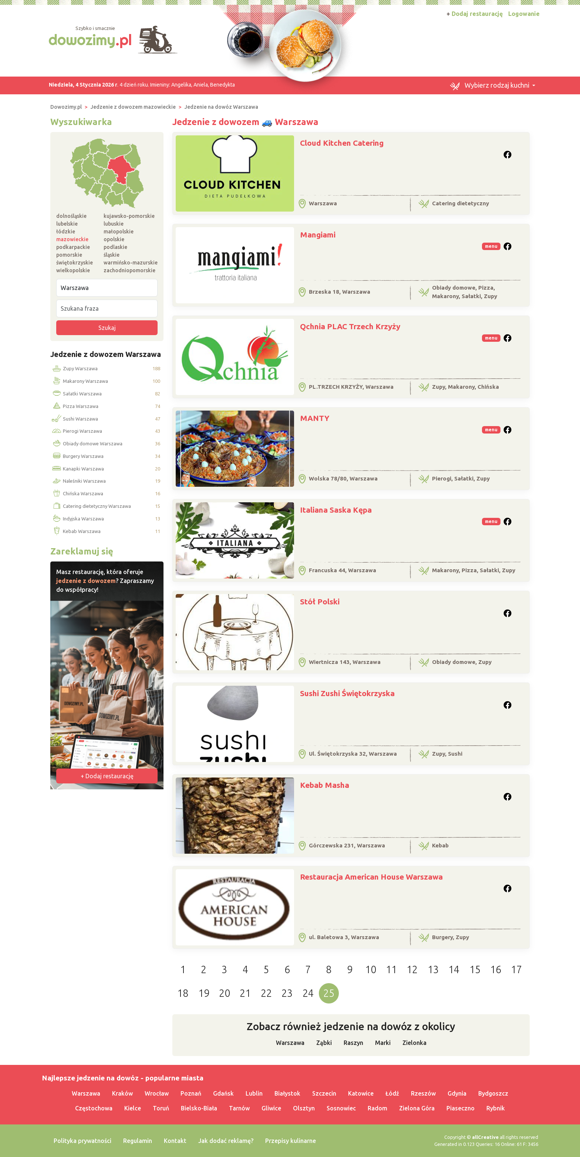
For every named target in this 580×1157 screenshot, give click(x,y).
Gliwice (271, 1108)
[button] (492, 85)
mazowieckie (72, 239)
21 (245, 993)
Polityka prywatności (82, 1140)
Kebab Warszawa (76, 531)
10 (370, 969)
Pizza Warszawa (74, 406)
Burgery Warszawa (77, 456)
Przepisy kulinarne (290, 1140)
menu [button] (491, 246)
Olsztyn (304, 1108)
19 (203, 993)
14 (453, 969)
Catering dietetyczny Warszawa (91, 506)
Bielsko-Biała (199, 1108)
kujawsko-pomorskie (129, 216)
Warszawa (290, 1042)
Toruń (161, 1108)
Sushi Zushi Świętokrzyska (347, 693)
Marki (383, 1042)
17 (516, 969)
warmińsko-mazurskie (131, 263)
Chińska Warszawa (77, 494)
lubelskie (67, 224)
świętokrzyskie (74, 263)
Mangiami (317, 234)
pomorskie (69, 255)
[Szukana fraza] (107, 308)
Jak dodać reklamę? (225, 1140)
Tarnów (239, 1108)
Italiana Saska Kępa (336, 509)
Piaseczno (460, 1108)
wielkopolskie (73, 270)
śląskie (111, 255)
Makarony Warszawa (79, 381)
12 (412, 969)
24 (308, 993)
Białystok (287, 1093)
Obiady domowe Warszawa (86, 444)
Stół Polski (320, 601)
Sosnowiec (341, 1108)
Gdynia (457, 1093)
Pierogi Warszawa (76, 431)
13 (433, 969)
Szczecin (324, 1093)
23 (287, 993)
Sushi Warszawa (74, 418)
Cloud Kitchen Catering (342, 142)
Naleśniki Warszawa (78, 481)
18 (182, 993)
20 (224, 993)
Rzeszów (423, 1093)
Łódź (392, 1093)
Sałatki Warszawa (76, 394)
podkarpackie (73, 247)
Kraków (122, 1093)
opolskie (114, 239)
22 (266, 993)
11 (391, 969)
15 (474, 969)
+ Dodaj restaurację (107, 776)
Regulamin (137, 1140)
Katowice (361, 1093)
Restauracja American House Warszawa (371, 876)
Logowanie (524, 13)
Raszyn (353, 1042)
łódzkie (65, 232)
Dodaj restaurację (474, 13)
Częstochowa (93, 1108)
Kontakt (175, 1140)
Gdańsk (223, 1093)
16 (495, 969)
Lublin (254, 1093)
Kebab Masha (324, 784)
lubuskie (114, 224)
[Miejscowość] (107, 288)
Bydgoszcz (493, 1093)
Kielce (132, 1108)
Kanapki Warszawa (77, 469)
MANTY (314, 418)
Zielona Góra (417, 1108)
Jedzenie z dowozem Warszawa (105, 354)
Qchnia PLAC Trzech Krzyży (350, 326)
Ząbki (324, 1042)
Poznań (191, 1093)
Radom (377, 1108)
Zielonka (414, 1042)
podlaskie (115, 247)
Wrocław (157, 1093)
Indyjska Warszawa (77, 519)
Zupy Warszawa (74, 368)
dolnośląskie (71, 216)
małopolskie (119, 232)
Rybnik (495, 1108)
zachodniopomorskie (129, 270)
